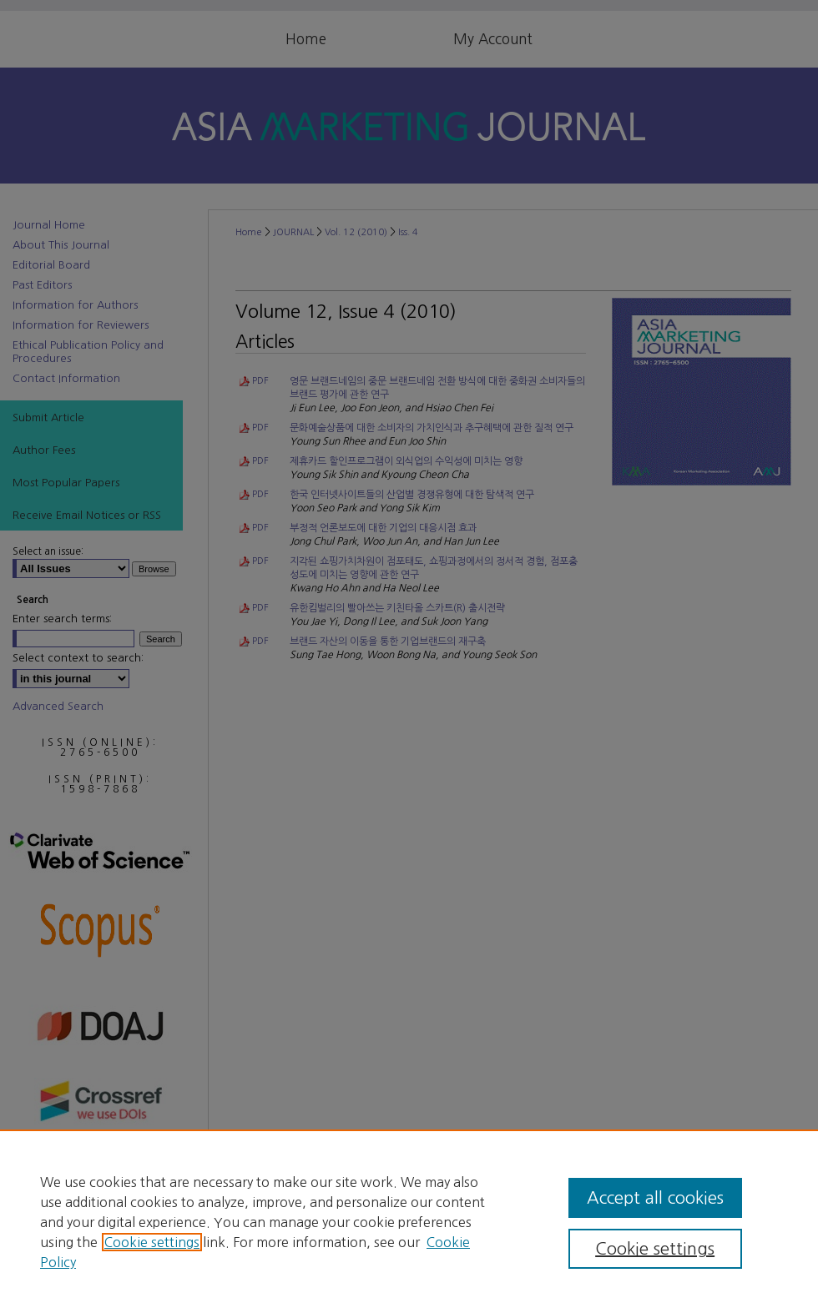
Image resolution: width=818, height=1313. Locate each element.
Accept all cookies (655, 1198)
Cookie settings (151, 1242)
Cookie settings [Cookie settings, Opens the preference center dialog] (654, 1248)
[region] (409, 1221)
